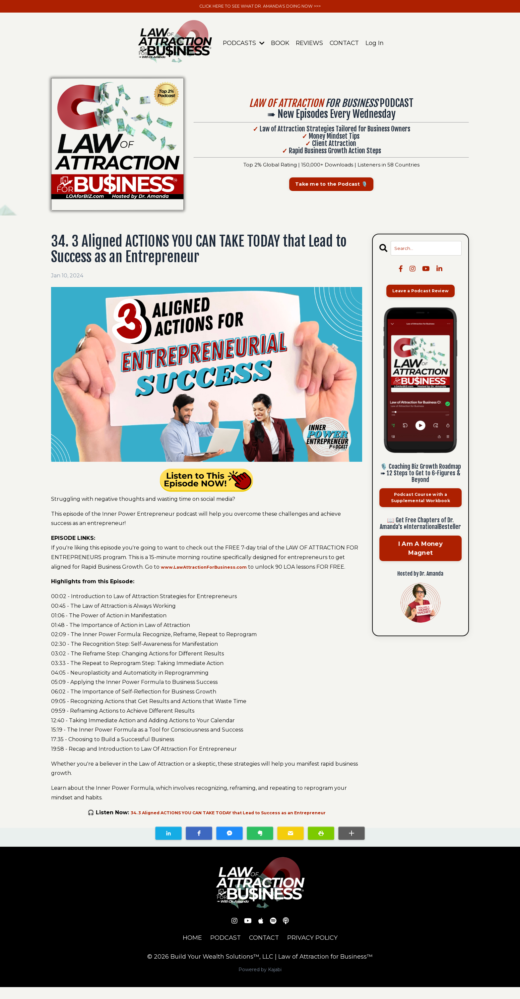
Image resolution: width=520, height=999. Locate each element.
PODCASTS (242, 45)
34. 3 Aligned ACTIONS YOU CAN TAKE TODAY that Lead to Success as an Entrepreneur (228, 824)
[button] (168, 844)
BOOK (279, 45)
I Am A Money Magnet (420, 555)
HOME (192, 949)
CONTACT (345, 45)
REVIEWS (309, 45)
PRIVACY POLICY (312, 949)
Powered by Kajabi (260, 981)
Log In (376, 45)
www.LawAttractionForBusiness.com (213, 569)
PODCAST (225, 949)
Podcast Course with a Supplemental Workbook (420, 503)
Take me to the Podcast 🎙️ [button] (331, 187)
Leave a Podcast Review (420, 295)
